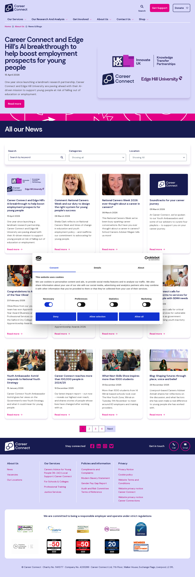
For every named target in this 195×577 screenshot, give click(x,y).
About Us (104, 19)
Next (110, 428)
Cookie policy (125, 474)
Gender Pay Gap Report (94, 483)
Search (12, 150)
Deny (56, 316)
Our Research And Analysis (50, 19)
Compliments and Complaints (90, 471)
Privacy (122, 463)
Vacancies (12, 474)
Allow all (139, 316)
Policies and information (96, 463)
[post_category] (97, 157)
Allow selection (98, 316)
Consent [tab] (54, 268)
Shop (143, 19)
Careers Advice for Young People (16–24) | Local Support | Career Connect (58, 473)
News (10, 469)
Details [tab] (97, 268)
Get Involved (82, 19)
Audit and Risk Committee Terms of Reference (95, 490)
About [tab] (141, 268)
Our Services (16, 19)
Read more (14, 249)
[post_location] (158, 157)
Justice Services (52, 491)
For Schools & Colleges (56, 481)
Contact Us (125, 19)
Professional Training (55, 486)
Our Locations (14, 479)
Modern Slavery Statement (95, 478)
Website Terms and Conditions (128, 481)
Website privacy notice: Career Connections (130, 499)
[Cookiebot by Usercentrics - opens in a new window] (147, 258)
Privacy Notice (126, 469)
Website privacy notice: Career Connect (130, 490)
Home (8, 26)
